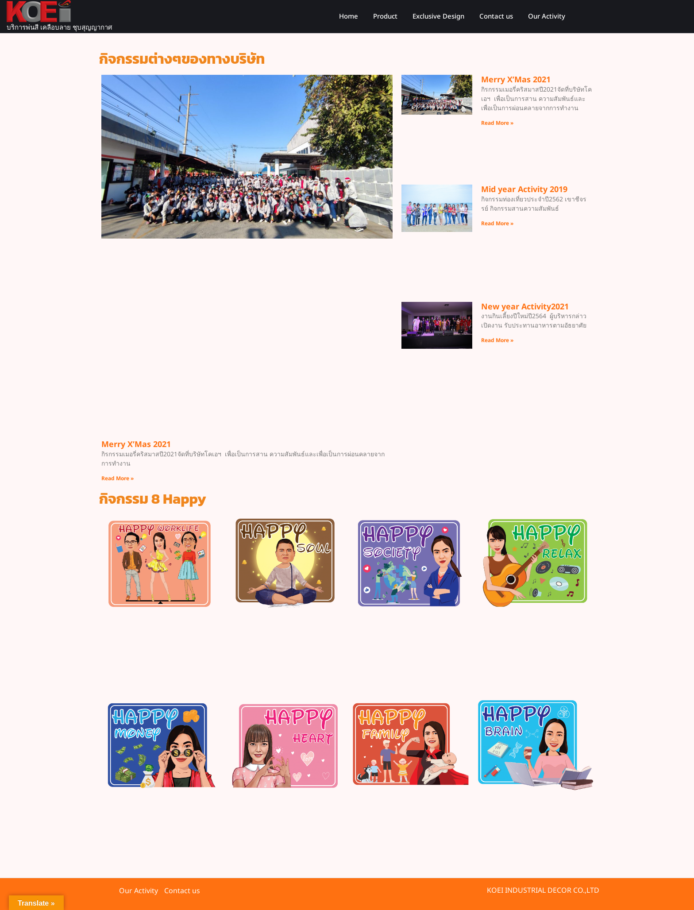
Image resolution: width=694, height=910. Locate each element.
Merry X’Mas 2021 (136, 444)
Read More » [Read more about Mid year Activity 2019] (497, 223)
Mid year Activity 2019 (524, 189)
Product (385, 16)
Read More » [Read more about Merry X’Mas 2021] (117, 478)
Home (348, 16)
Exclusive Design (438, 16)
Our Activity (546, 16)
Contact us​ (496, 16)
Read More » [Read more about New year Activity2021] (497, 340)
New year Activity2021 (525, 306)
